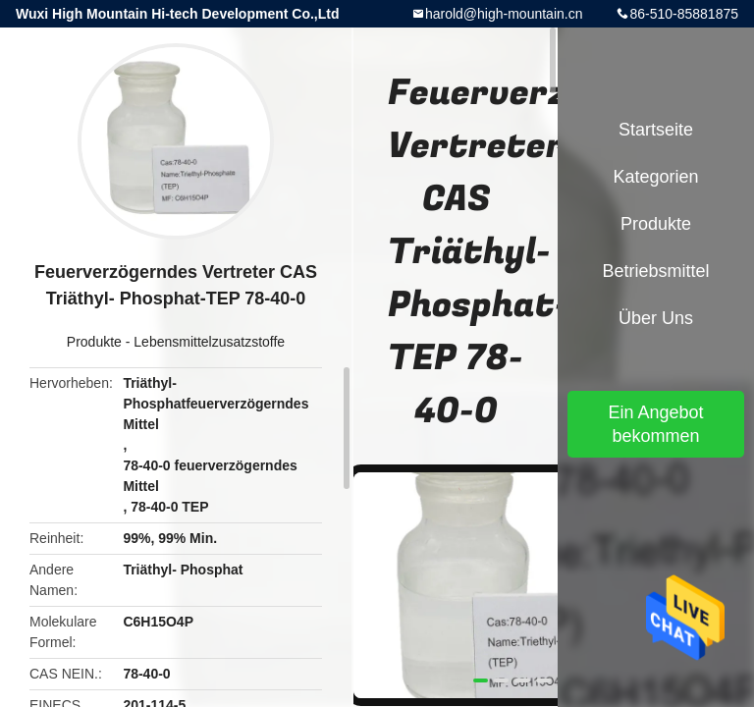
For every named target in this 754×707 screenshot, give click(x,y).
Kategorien (655, 177)
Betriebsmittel (655, 271)
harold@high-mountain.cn (504, 14)
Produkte (94, 342)
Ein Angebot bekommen (655, 424)
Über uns (656, 318)
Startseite (656, 129)
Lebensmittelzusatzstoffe (209, 342)
